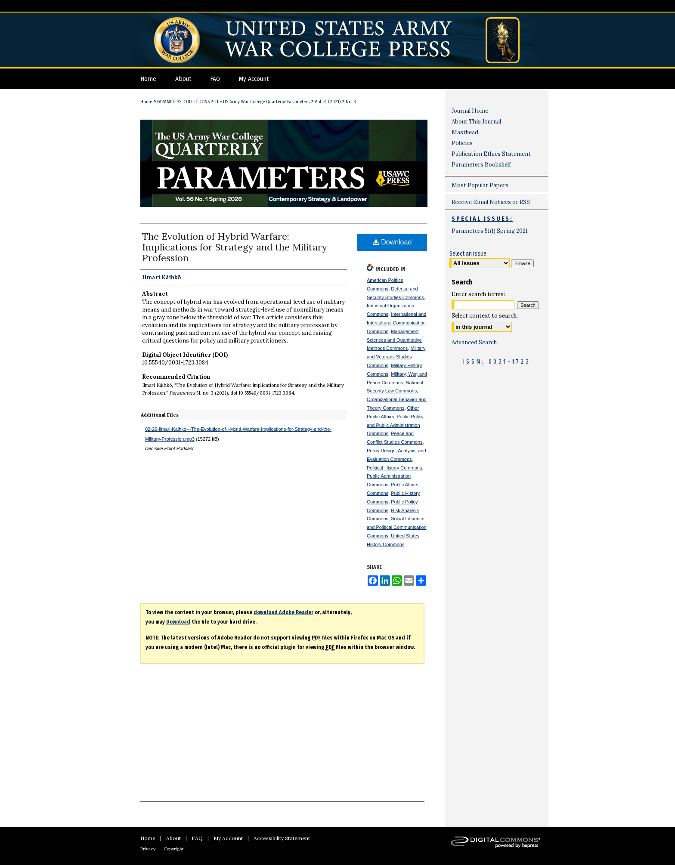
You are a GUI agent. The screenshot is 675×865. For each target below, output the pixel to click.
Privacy (147, 849)
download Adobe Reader (283, 612)
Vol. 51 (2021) (328, 102)
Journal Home (470, 110)
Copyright (174, 849)
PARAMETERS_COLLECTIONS (183, 102)
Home (146, 102)
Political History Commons (394, 467)
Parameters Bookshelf (481, 164)
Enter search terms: (478, 294)
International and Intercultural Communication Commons (396, 323)
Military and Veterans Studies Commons (396, 357)
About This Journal (476, 121)
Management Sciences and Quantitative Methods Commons (394, 340)
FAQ (197, 838)
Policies (462, 143)
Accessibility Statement (282, 838)
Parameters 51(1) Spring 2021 (490, 231)
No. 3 (351, 102)
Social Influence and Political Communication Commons (397, 527)
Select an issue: (468, 253)
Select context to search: (485, 315)
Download (392, 242)
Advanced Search (474, 342)
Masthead (465, 132)
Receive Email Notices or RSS (491, 202)
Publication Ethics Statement (491, 154)
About (173, 838)
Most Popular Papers (480, 185)
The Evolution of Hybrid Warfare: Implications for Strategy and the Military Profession (234, 247)
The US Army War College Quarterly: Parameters (262, 102)
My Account (228, 838)
